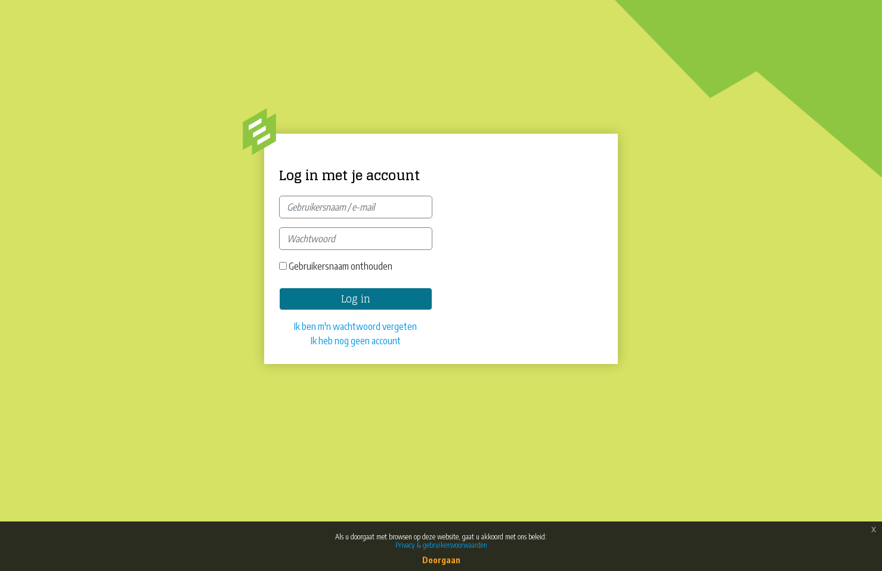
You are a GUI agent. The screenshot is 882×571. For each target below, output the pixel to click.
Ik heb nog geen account (356, 341)
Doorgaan (441, 560)
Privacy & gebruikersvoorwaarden (441, 545)
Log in (355, 299)
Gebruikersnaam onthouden (340, 266)
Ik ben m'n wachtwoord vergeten (355, 326)
